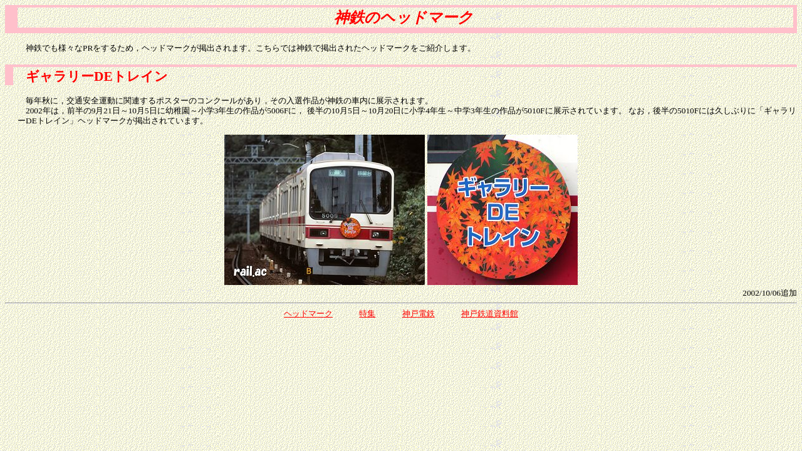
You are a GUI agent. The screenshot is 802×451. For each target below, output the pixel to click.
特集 (367, 313)
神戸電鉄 (418, 313)
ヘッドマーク (308, 313)
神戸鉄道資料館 (489, 313)
